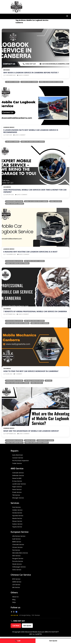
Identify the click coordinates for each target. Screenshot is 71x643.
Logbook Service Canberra (29, 82)
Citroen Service (17, 547)
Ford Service (16, 507)
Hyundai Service (17, 515)
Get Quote (27, 625)
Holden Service (17, 510)
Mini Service (16, 556)
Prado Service (17, 492)
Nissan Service (17, 521)
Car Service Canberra (12, 82)
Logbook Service (8, 127)
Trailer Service (17, 463)
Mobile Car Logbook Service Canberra (51, 82)
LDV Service (16, 584)
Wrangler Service (18, 498)
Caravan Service (17, 458)
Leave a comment (24, 75)
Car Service (7, 187)
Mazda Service (17, 518)
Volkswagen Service (19, 567)
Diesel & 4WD (16, 478)
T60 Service (16, 495)
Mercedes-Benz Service (20, 553)
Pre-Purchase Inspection (20, 460)
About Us (15, 597)
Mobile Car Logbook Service (14, 442)
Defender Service (18, 475)
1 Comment (18, 374)
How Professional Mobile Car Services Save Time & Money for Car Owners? (34, 191)
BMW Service (16, 542)
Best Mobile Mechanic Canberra (34, 261)
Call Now (16, 625)
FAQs (14, 602)
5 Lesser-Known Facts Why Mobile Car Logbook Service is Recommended (30, 131)
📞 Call (17, 641)
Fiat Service (16, 550)
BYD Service (16, 579)
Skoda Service (17, 564)
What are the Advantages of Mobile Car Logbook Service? (31, 431)
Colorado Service (18, 473)
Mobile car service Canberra (14, 203)
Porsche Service (17, 561)
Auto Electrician (17, 455)
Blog (13, 599)
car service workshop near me (34, 380)
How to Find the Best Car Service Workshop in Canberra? (30, 371)
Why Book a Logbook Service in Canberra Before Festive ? (31, 72)
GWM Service (16, 582)
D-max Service (17, 481)
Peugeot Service (17, 558)
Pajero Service (17, 487)
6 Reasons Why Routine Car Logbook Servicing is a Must (30, 252)
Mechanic (6, 70)
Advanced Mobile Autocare (14, 201)
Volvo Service (16, 570)
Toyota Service (17, 527)
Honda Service (17, 513)
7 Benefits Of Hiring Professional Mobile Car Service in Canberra (35, 311)
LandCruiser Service (19, 484)
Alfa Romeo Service (18, 536)
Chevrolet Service (18, 544)
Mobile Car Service (55, 201)
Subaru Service (17, 524)
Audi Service (16, 539)
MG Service (16, 587)
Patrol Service (17, 489)
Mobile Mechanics (36, 383)
